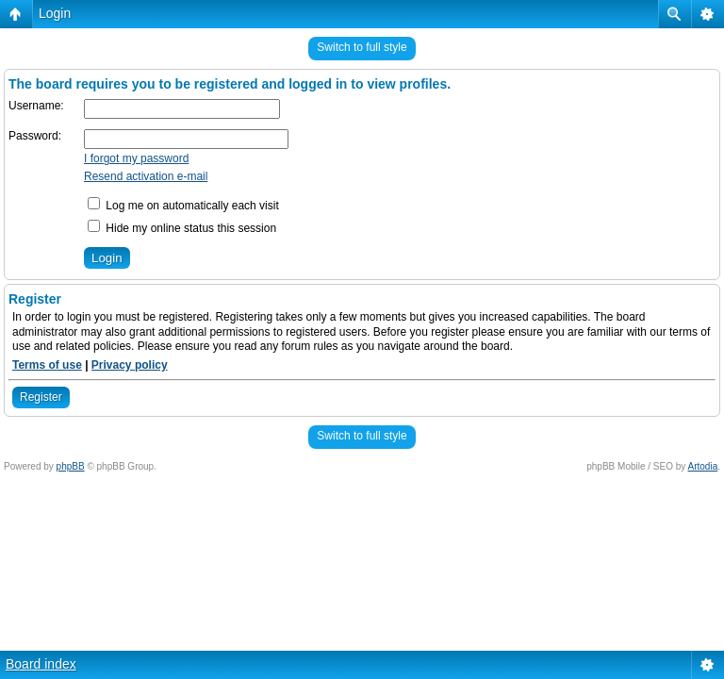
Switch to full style (361, 47)
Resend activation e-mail (145, 176)
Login (55, 13)
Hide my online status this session (182, 228)
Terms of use (47, 365)
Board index (41, 663)
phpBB (71, 466)
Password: (34, 135)
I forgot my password (136, 158)
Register (41, 397)
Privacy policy (129, 365)
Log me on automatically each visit (183, 205)
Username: (36, 105)
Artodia (703, 466)
